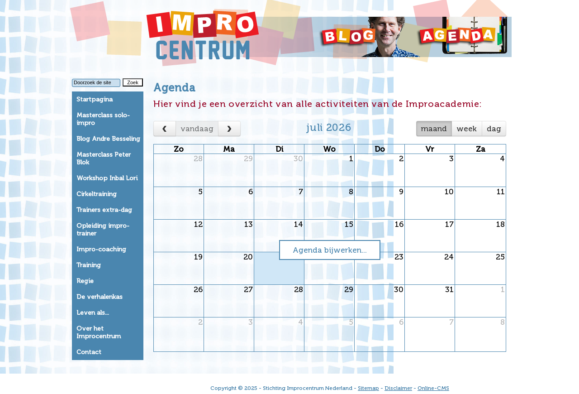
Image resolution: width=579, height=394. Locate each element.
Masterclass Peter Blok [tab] (103, 158)
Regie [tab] (85, 281)
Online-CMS (433, 388)
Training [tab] (88, 265)
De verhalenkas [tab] (99, 297)
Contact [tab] (88, 352)
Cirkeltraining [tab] (96, 194)
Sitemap (368, 388)
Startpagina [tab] (94, 99)
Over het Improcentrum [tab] (98, 332)
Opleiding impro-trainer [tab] (102, 229)
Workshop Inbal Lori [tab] (107, 178)
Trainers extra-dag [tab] (104, 210)
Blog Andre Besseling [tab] (108, 139)
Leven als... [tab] (92, 313)
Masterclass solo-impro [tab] (103, 119)
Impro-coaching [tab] (101, 249)
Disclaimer (398, 388)
